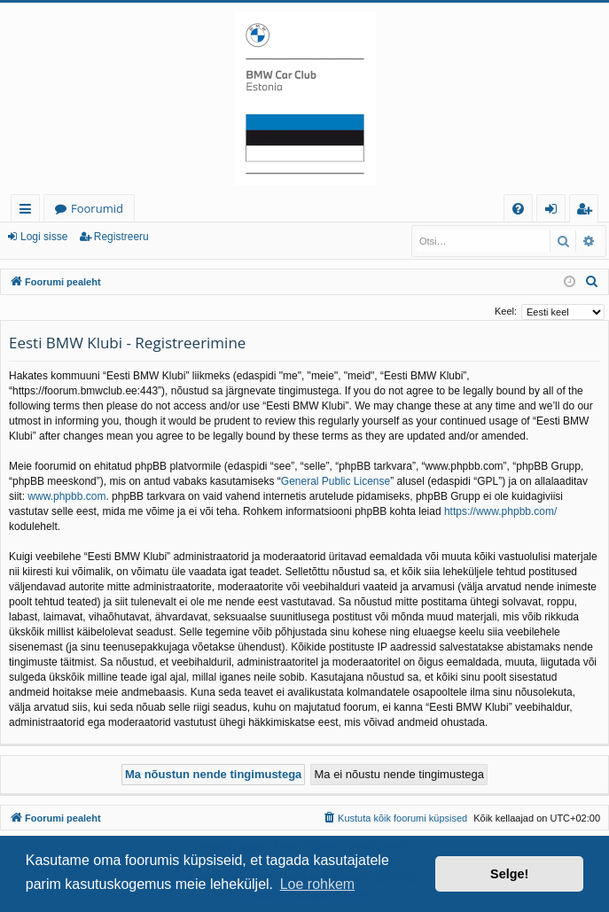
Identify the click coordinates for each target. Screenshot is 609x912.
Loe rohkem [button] (317, 884)
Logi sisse (43, 236)
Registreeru (121, 236)
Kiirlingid (29, 211)
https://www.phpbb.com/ (500, 511)
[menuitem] (518, 208)
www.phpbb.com (66, 496)
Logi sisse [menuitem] (554, 211)
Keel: (506, 311)
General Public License (335, 481)
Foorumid (97, 208)
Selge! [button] (509, 874)
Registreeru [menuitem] (587, 211)
